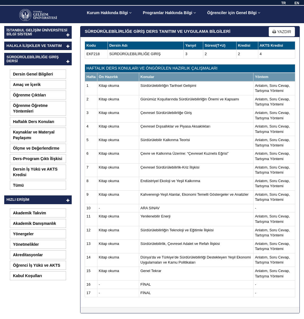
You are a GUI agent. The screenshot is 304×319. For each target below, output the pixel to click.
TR (283, 3)
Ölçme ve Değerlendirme (36, 148)
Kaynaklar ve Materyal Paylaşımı (33, 135)
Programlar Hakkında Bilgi (169, 12)
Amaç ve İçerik (27, 84)
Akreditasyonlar (28, 255)
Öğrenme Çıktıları (29, 95)
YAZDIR (281, 31)
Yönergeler (23, 234)
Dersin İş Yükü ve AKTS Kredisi (35, 172)
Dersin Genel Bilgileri (33, 74)
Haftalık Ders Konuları (33, 121)
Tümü (18, 185)
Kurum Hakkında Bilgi (109, 12)
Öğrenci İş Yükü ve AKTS (36, 265)
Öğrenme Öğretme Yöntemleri (30, 108)
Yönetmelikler (26, 244)
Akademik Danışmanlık (34, 223)
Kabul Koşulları (27, 275)
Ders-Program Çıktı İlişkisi (37, 158)
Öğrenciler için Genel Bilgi (233, 12)
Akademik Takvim (29, 213)
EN (296, 3)
